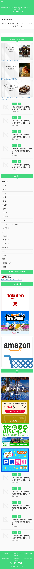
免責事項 (25, 553)
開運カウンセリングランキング (11, 280)
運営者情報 (5, 553)
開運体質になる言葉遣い (9, 79)
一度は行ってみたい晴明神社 (10, 60)
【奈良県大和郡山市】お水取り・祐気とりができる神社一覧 (22, 151)
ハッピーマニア (17, 12)
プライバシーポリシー (15, 553)
